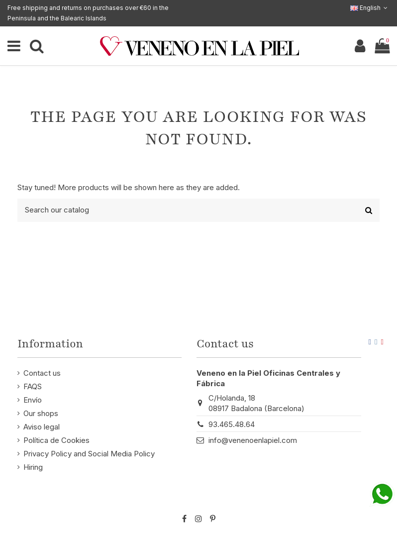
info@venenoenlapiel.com (252, 440)
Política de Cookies (56, 440)
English (370, 7)
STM (362, 502)
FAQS (32, 386)
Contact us (42, 373)
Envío (32, 400)
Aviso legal (41, 426)
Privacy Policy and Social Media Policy (89, 453)
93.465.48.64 (231, 424)
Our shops (40, 413)
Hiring (33, 467)
